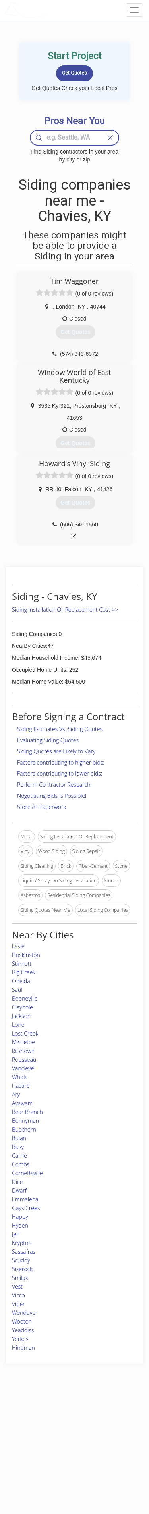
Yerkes (20, 1339)
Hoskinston (26, 955)
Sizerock (22, 1269)
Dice (17, 1181)
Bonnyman (25, 1120)
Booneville (25, 998)
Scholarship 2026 (113, 1414)
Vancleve (23, 1068)
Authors (103, 1431)
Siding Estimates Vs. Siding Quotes (60, 729)
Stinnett (21, 963)
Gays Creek (26, 1208)
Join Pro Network (63, 1414)
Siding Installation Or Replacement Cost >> (65, 609)
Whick (19, 1077)
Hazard (21, 1085)
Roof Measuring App (66, 1431)
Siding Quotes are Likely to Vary (56, 751)
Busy (18, 1147)
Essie (18, 946)
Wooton (22, 1321)
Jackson (21, 1016)
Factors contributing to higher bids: (60, 762)
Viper (18, 1304)
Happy (20, 1216)
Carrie (19, 1155)
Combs (20, 1164)
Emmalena (25, 1199)
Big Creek (23, 972)
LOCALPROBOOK (50, 10)
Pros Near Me (26, 1431)
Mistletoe (23, 1042)
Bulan (19, 1138)
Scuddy (21, 1260)
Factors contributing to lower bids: (59, 773)
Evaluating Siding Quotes (48, 740)
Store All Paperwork (41, 807)
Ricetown (23, 1051)
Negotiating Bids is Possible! (51, 795)
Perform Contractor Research (54, 784)
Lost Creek (25, 1033)
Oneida (21, 981)
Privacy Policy (109, 1423)
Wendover (25, 1312)
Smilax (20, 1278)
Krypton (22, 1243)
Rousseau (24, 1059)
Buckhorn (24, 1129)
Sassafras (23, 1251)
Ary (16, 1094)
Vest (17, 1286)
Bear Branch (27, 1112)
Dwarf (19, 1190)
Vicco (18, 1295)
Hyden (20, 1225)
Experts (52, 1423)
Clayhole (22, 1007)
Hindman (23, 1347)
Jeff (16, 1234)
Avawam (22, 1103)
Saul (17, 989)
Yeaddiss (23, 1330)
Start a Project (26, 1440)
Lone (18, 1024)
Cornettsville (27, 1173)
